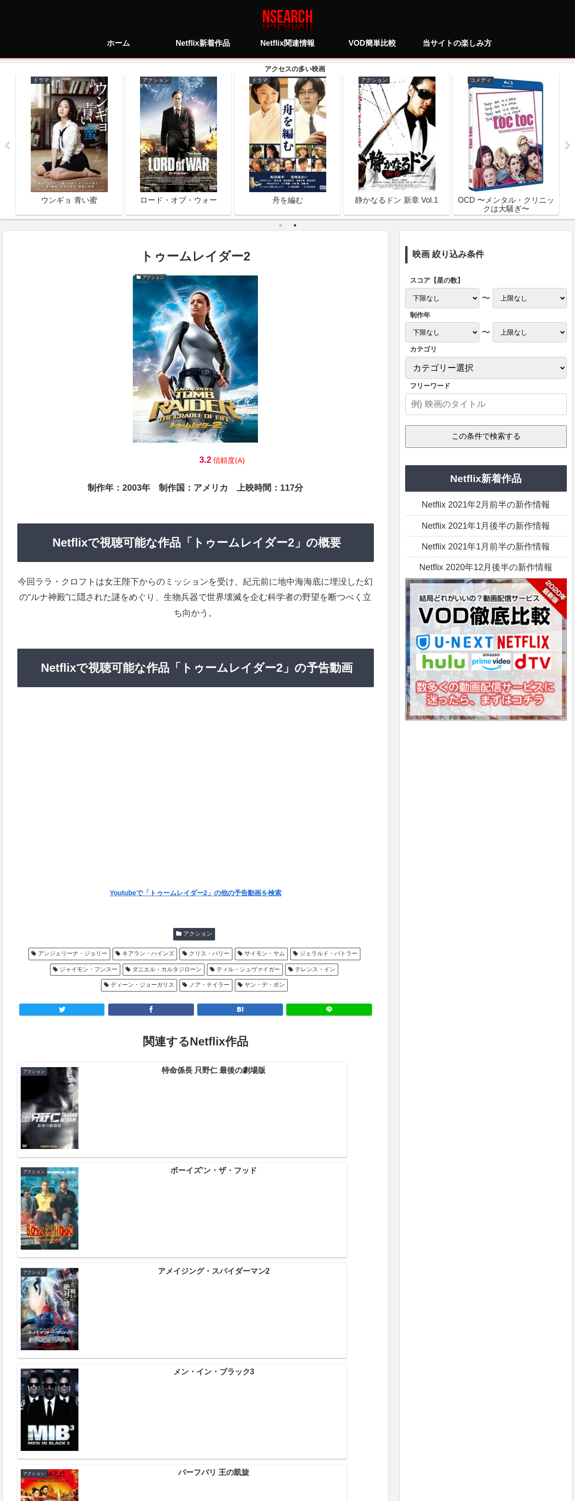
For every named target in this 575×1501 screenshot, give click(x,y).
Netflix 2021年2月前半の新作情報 (486, 505)
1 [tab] (280, 226)
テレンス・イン (315, 969)
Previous (7, 146)
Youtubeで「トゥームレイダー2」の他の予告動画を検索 (195, 893)
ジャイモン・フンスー (88, 969)
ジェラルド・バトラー (329, 954)
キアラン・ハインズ (148, 954)
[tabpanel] (69, 144)
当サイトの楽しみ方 (304, 1450)
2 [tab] (295, 226)
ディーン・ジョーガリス (142, 985)
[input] (486, 405)
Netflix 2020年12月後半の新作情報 (485, 568)
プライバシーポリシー (230, 1450)
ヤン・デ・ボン (264, 985)
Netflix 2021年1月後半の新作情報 (486, 526)
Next (568, 146)
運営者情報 (362, 1450)
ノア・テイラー (209, 985)
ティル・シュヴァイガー (248, 969)
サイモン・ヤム (264, 954)
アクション (197, 934)
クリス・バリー (209, 954)
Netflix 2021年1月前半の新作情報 (486, 547)
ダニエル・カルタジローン (167, 969)
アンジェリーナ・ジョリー (72, 954)
